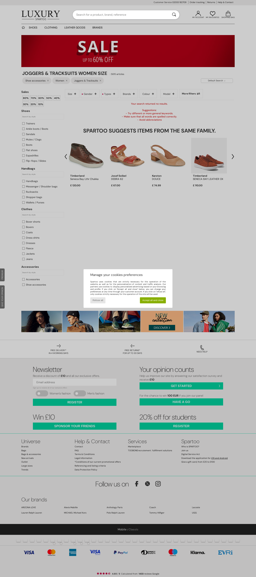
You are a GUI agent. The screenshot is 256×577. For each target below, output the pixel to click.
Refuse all (98, 300)
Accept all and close (153, 300)
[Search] (174, 14)
